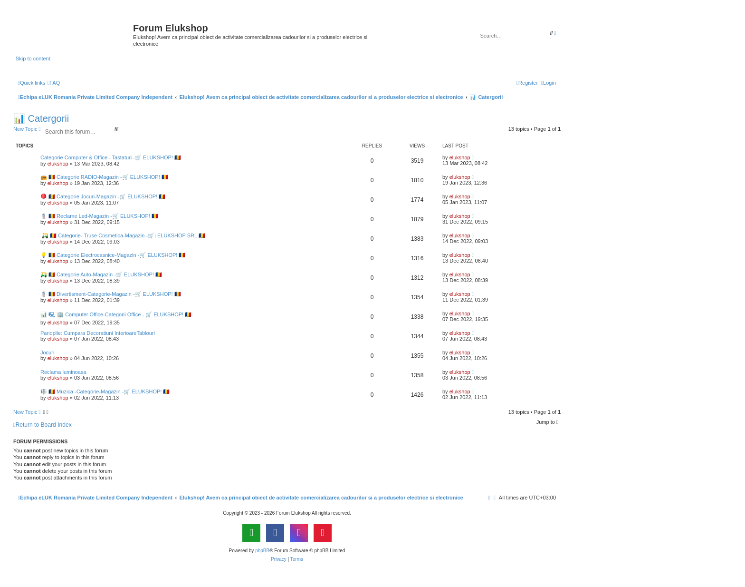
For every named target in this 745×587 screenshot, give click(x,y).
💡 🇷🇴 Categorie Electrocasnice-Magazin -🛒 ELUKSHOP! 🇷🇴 (112, 255)
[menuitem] (54, 83)
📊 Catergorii (41, 118)
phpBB (262, 550)
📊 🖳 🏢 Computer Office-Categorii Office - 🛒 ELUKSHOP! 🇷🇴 (115, 314)
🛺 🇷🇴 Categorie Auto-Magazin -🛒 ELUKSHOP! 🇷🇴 (101, 274)
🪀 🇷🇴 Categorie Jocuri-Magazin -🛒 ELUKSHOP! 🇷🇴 (102, 196)
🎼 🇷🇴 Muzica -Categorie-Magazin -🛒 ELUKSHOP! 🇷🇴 (105, 391)
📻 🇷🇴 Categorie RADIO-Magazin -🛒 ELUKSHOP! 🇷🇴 (104, 177)
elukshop (58, 163)
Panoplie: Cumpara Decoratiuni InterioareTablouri (97, 333)
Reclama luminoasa (63, 372)
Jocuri (47, 352)
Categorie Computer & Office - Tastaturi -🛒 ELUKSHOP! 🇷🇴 (110, 157)
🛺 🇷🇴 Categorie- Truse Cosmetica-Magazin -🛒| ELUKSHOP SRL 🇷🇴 (122, 235)
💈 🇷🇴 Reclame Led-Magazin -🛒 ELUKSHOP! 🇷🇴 (99, 216)
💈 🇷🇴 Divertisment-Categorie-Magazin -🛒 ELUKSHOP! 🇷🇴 (110, 294)
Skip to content (33, 58)
